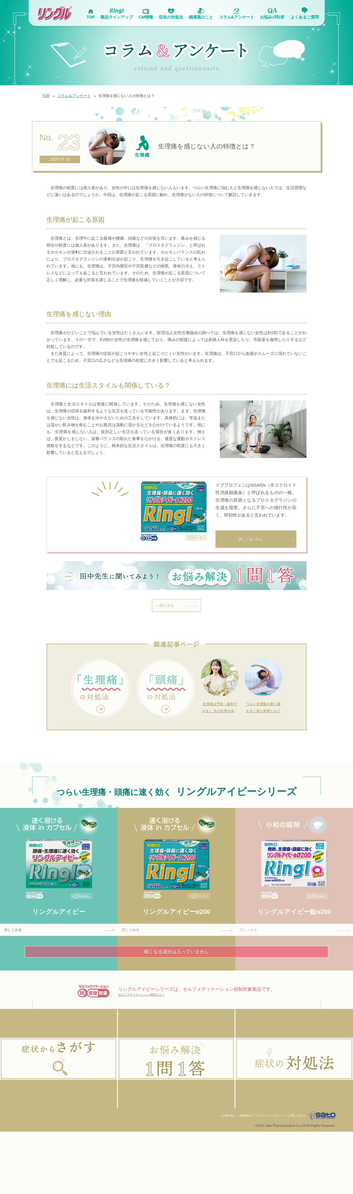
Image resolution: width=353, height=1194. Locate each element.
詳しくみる (62, 972)
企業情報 (217, 1178)
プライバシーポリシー (262, 1178)
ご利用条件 (235, 1178)
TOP (46, 96)
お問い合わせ (291, 1178)
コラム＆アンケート (77, 96)
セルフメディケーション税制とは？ (155, 1040)
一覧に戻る (179, 642)
